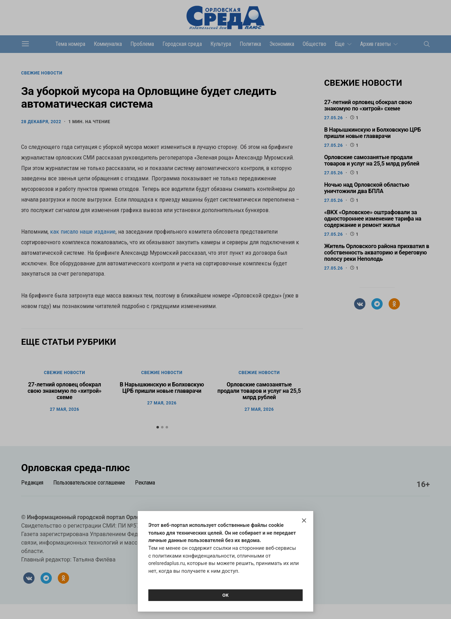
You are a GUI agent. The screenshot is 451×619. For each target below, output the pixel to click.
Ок (225, 595)
